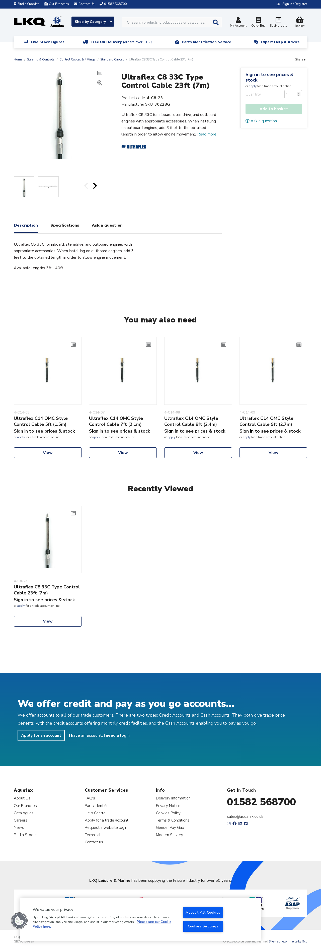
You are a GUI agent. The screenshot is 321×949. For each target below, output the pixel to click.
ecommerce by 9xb (294, 941)
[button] (19, 921)
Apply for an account (41, 735)
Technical (92, 834)
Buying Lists (278, 23)
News (19, 827)
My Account (238, 23)
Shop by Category (93, 21)
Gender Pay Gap (170, 827)
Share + (300, 59)
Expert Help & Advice (280, 42)
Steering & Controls (41, 59)
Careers (20, 820)
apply (253, 86)
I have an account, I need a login (99, 735)
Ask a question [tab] (107, 225)
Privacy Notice (168, 805)
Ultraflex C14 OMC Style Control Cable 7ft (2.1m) (116, 421)
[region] (140, 919)
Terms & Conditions (172, 820)
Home (18, 59)
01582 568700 (261, 802)
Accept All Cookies (203, 912)
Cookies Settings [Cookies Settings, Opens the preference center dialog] (203, 926)
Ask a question (261, 121)
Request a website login (106, 827)
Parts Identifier (97, 805)
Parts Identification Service (206, 42)
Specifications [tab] (64, 225)
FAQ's (90, 798)
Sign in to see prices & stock (269, 77)
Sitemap (274, 941)
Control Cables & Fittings (77, 59)
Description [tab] (26, 225)
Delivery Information (173, 798)
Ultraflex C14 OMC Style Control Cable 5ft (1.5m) (41, 421)
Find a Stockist (26, 4)
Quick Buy (258, 23)
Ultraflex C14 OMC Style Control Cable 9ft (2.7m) (266, 421)
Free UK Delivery (121, 42)
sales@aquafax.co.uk (245, 816)
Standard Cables (112, 59)
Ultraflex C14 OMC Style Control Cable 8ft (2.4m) (191, 421)
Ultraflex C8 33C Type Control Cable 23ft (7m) (47, 590)
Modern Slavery (169, 834)
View (48, 452)
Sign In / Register (294, 4)
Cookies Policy (168, 813)
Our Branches (56, 4)
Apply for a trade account (106, 820)
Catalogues (24, 813)
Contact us (94, 842)
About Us (22, 798)
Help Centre (95, 813)
